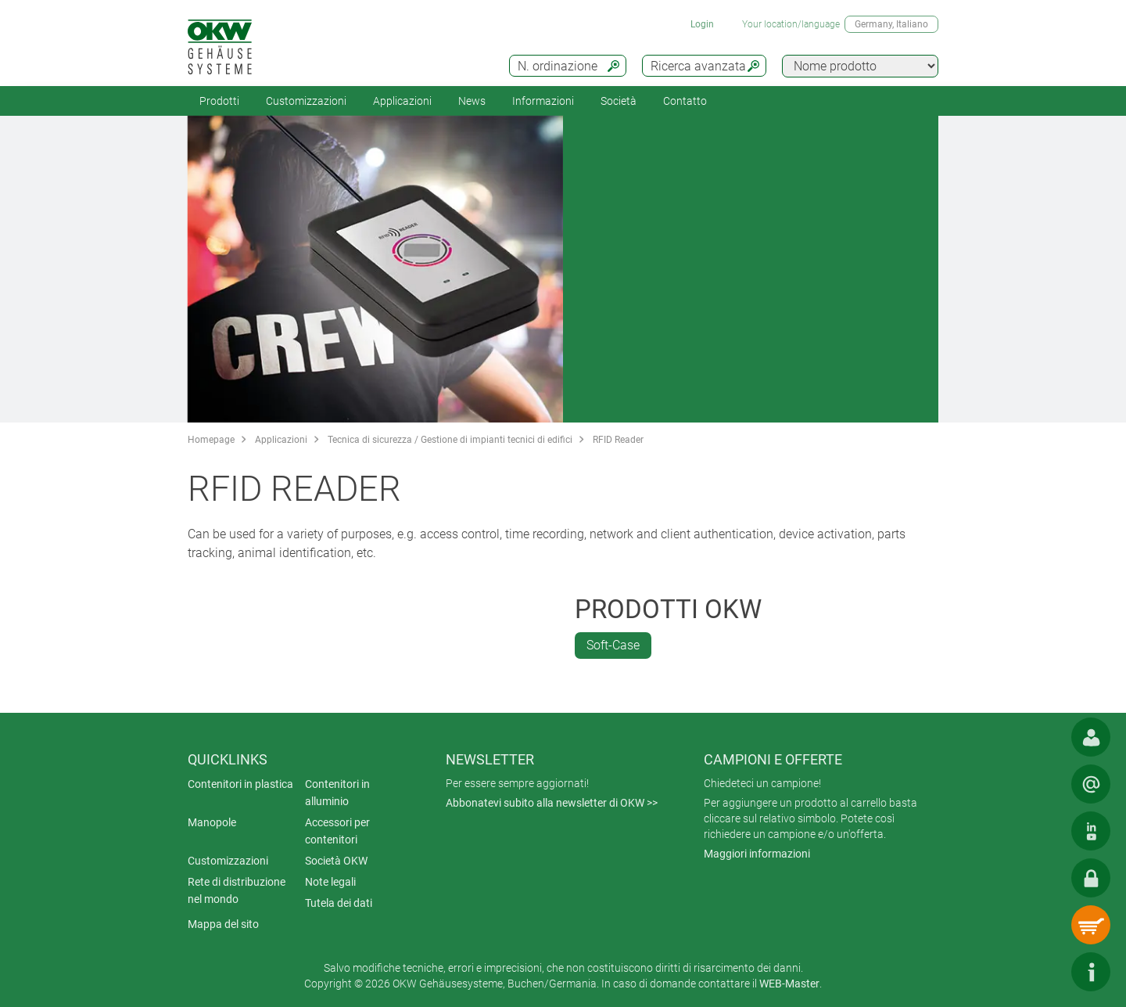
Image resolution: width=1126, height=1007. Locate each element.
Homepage (211, 439)
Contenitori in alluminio (337, 792)
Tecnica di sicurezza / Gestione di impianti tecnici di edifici (450, 439)
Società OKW (336, 860)
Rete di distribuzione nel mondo (236, 890)
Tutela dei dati (338, 903)
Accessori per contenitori (337, 831)
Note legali (330, 882)
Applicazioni (402, 101)
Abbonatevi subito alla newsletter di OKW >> (552, 803)
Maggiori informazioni (757, 853)
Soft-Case (613, 645)
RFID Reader (618, 439)
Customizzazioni (306, 101)
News (472, 101)
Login (702, 24)
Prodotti (219, 101)
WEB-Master (789, 983)
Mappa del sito (223, 924)
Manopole (212, 822)
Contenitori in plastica (240, 784)
